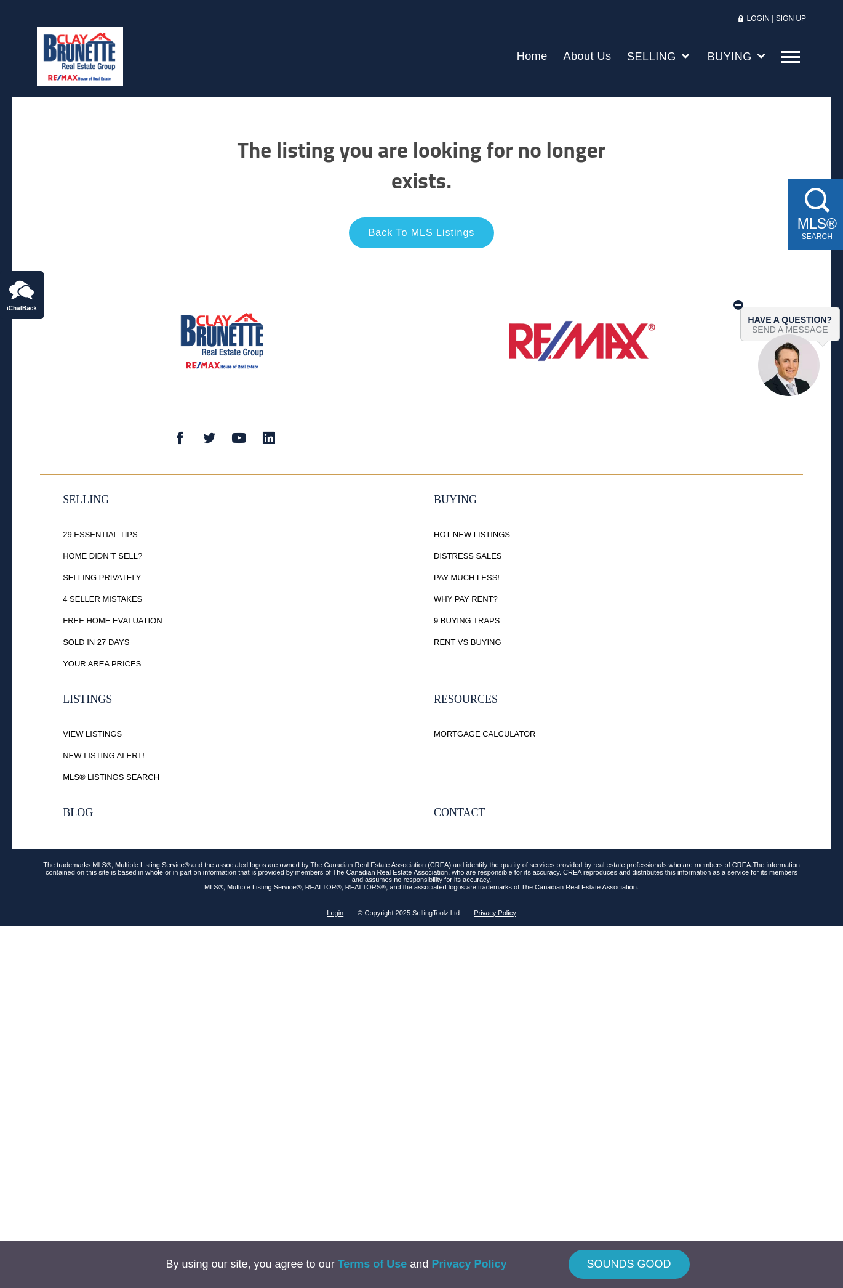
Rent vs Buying (467, 644)
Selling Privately (102, 580)
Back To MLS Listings (422, 235)
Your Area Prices (102, 666)
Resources (466, 701)
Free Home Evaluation (112, 623)
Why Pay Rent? (466, 601)
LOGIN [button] (759, 21)
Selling (86, 502)
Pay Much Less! (467, 580)
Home (532, 58)
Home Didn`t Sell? (102, 558)
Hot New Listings (472, 536)
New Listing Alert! (104, 758)
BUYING (738, 58)
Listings (87, 701)
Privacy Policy (495, 915)
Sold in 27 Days (96, 644)
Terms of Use (372, 1264)
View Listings (92, 736)
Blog (78, 815)
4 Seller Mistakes (102, 601)
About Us (587, 58)
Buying (455, 502)
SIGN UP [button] (791, 21)
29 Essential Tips (100, 536)
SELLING (659, 58)
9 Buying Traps (467, 623)
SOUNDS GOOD (629, 1264)
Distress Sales (468, 558)
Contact (459, 815)
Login (335, 915)
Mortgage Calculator (484, 736)
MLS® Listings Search (111, 779)
